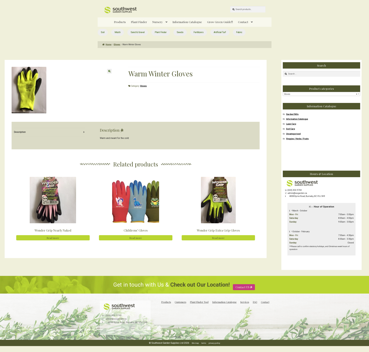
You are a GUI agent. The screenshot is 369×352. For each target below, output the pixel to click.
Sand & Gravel (138, 32)
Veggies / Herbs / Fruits (297, 139)
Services (244, 302)
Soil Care (290, 129)
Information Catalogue (187, 22)
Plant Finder (139, 22)
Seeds (180, 32)
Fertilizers (199, 32)
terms (203, 343)
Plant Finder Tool (199, 302)
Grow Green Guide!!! (220, 22)
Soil (102, 32)
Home (108, 44)
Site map (195, 343)
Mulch (118, 32)
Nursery (157, 22)
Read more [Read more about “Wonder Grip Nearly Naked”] (53, 237)
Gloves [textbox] (320, 94)
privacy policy (214, 343)
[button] (109, 71)
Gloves (117, 44)
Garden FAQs (292, 114)
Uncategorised (293, 134)
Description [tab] (20, 132)
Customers (180, 302)
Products (120, 22)
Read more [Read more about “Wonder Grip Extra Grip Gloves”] (218, 237)
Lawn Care (291, 124)
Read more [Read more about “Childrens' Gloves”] (135, 237)
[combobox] (321, 94)
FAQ (255, 302)
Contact (243, 22)
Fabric (239, 32)
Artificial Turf (220, 32)
